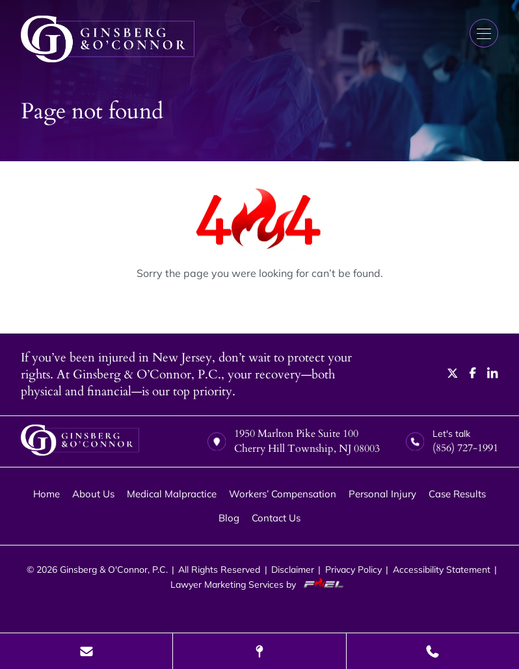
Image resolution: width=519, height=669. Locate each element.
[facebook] (473, 374)
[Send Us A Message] (86, 651)
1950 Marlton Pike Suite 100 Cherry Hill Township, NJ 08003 (293, 441)
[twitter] (452, 374)
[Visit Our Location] (259, 651)
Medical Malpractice (172, 494)
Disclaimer (292, 569)
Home (46, 494)
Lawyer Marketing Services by (259, 584)
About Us (93, 494)
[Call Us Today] (433, 651)
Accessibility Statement (441, 569)
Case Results (457, 494)
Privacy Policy (353, 569)
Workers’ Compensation (282, 494)
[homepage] (80, 442)
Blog (229, 518)
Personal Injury (382, 494)
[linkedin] (492, 374)
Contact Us (276, 518)
